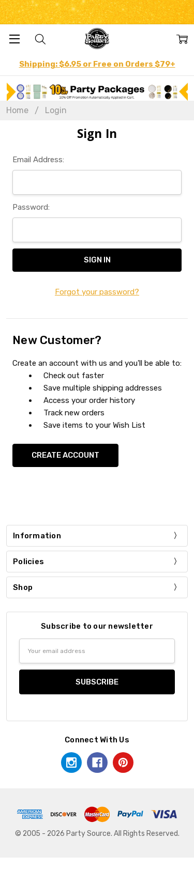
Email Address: (38, 159)
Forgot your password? (97, 292)
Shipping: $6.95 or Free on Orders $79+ (97, 64)
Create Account (65, 455)
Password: (31, 207)
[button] (97, 92)
